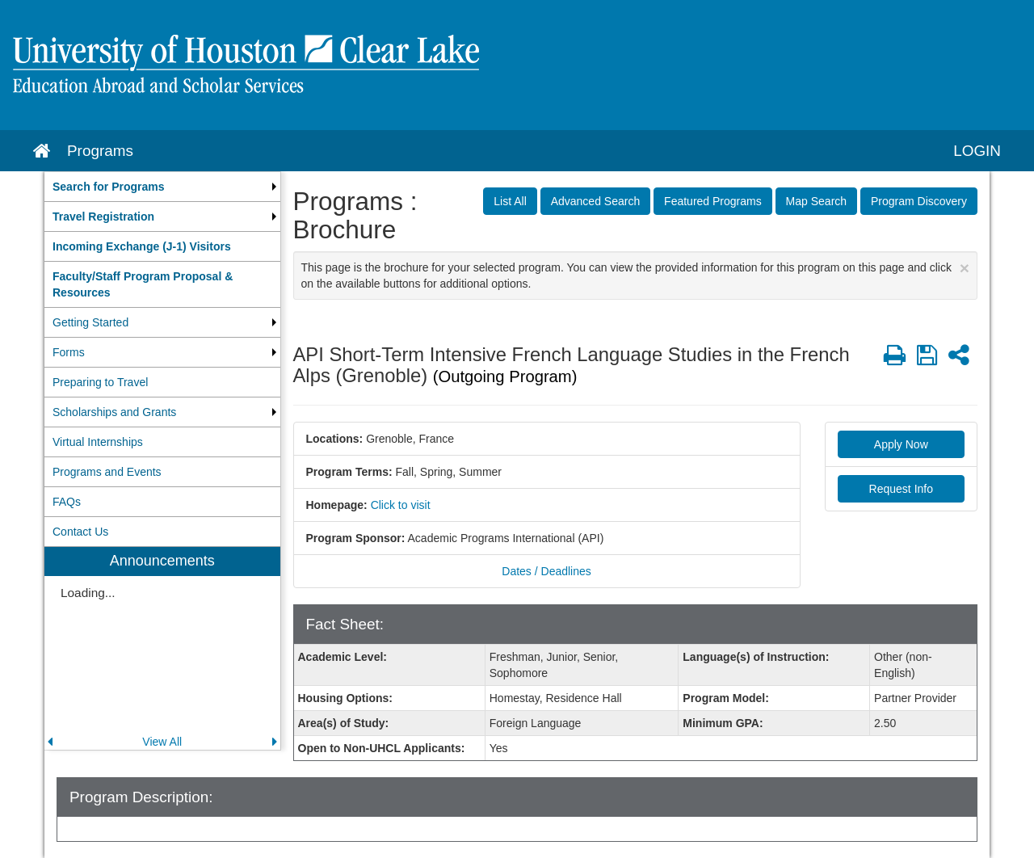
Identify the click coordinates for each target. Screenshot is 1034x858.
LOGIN (977, 150)
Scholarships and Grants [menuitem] (114, 412)
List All (510, 201)
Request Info (901, 488)
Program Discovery (919, 201)
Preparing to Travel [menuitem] (100, 382)
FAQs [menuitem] (67, 501)
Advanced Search (596, 201)
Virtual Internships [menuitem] (98, 441)
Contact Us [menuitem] (80, 531)
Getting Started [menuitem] (90, 322)
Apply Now (901, 444)
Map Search (816, 201)
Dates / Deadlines (546, 571)
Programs (100, 150)
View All (162, 741)
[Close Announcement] (964, 267)
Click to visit (401, 504)
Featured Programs (713, 201)
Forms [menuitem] (69, 352)
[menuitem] (162, 186)
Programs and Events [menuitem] (107, 471)
